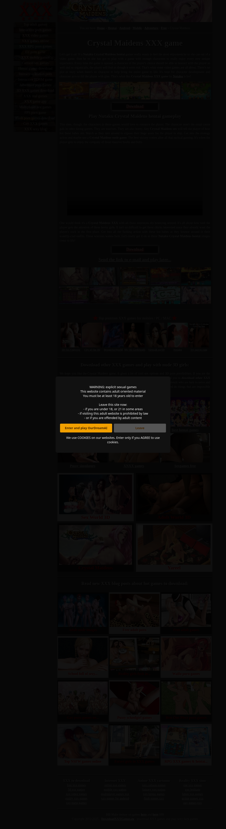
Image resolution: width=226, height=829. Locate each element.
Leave (140, 428)
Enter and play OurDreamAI (86, 428)
